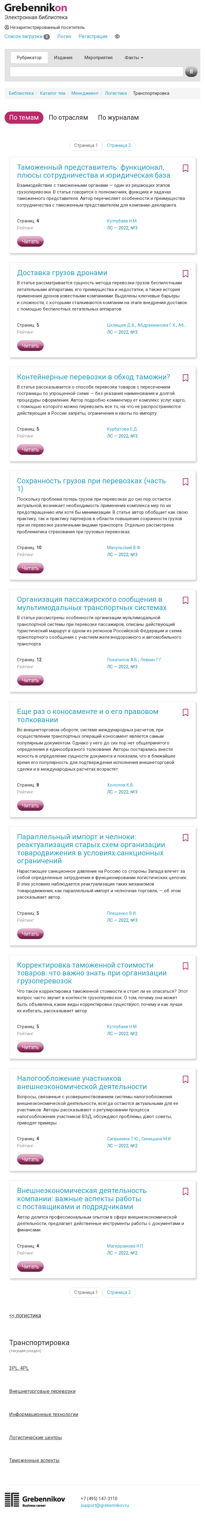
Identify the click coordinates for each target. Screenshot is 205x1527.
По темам (24, 117)
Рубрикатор (29, 57)
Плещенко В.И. (122, 913)
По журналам (118, 117)
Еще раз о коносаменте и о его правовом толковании (87, 715)
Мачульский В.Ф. (124, 547)
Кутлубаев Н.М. (122, 220)
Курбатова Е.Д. (122, 429)
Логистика (116, 93)
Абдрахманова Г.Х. (156, 325)
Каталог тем (52, 93)
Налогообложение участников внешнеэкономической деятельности (82, 1082)
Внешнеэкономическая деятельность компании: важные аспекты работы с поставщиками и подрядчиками (82, 1198)
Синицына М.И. (156, 1138)
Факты (134, 57)
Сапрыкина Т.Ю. (123, 1138)
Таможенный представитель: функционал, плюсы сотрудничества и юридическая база (93, 171)
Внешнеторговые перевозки (42, 1391)
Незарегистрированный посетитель (45, 27)
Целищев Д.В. (121, 325)
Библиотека (21, 93)
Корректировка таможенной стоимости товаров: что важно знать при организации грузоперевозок (92, 973)
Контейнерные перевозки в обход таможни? (93, 377)
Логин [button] (64, 36)
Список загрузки (27, 36)
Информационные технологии (43, 1414)
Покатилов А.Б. (122, 659)
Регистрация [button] (92, 36)
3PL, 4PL (19, 1368)
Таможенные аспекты (34, 1460)
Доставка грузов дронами (62, 272)
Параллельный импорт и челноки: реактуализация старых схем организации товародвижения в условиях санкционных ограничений (91, 849)
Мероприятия (99, 57)
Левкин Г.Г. (151, 659)
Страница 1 (86, 145)
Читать (30, 241)
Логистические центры (35, 1437)
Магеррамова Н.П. (125, 1246)
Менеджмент (85, 93)
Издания (63, 57)
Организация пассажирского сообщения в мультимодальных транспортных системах (92, 603)
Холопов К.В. (120, 785)
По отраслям (68, 117)
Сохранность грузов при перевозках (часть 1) (91, 485)
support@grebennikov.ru (105, 1505)
